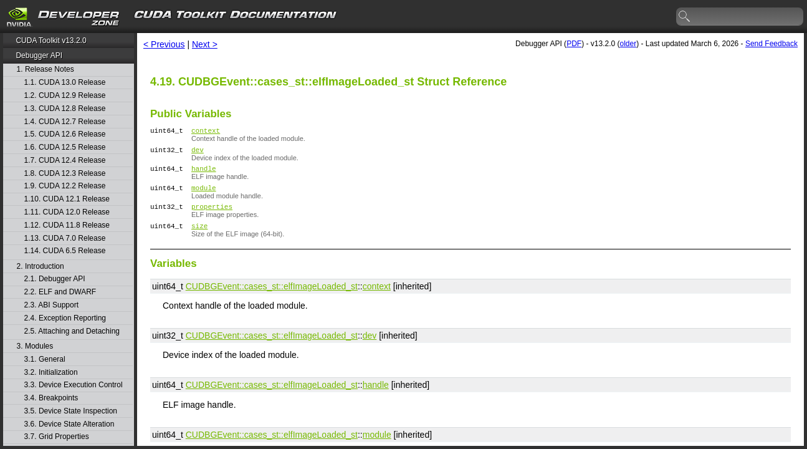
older (627, 43)
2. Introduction (40, 267)
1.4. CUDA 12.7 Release (65, 122)
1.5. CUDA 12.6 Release (65, 134)
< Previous (164, 44)
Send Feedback (771, 43)
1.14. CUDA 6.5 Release (65, 251)
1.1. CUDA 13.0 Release (65, 83)
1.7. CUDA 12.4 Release (65, 161)
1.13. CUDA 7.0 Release (65, 238)
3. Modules (35, 346)
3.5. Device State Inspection (70, 411)
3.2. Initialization (51, 373)
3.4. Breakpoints (51, 398)
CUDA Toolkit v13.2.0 (51, 40)
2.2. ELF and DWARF (60, 292)
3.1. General (44, 359)
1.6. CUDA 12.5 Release (65, 147)
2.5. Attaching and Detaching (72, 331)
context (205, 132)
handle (203, 173)
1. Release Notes (45, 69)
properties (211, 215)
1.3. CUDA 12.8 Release (65, 109)
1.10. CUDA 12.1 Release (67, 199)
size (199, 236)
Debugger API (39, 55)
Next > (204, 44)
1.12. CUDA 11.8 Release (67, 225)
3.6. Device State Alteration (69, 424)
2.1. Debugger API (54, 279)
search (685, 17)
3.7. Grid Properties (56, 437)
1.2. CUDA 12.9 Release (65, 96)
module (203, 195)
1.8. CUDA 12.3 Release (65, 174)
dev (197, 153)
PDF (573, 43)
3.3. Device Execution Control (73, 385)
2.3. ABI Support (51, 305)
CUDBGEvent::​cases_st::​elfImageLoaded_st (272, 297)
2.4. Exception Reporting (65, 318)
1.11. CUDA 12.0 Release (67, 212)
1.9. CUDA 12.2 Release (65, 186)
